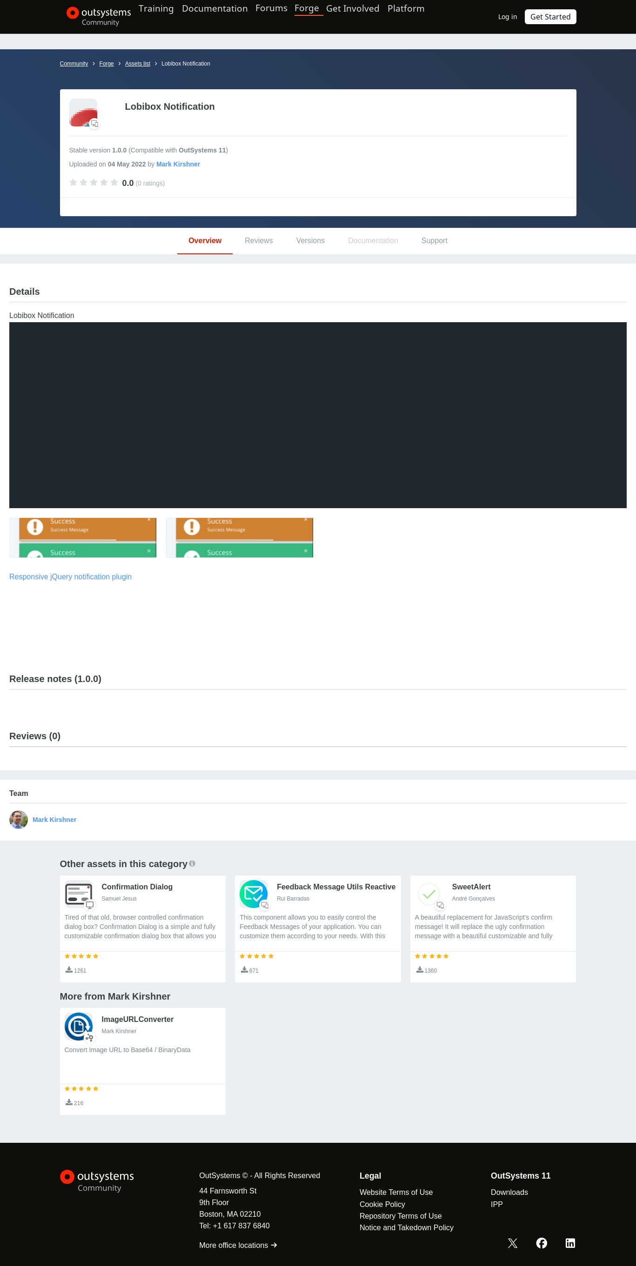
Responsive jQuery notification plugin (70, 577)
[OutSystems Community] (92, 16)
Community (74, 63)
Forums (291, 16)
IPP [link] (488, 1204)
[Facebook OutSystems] (544, 1244)
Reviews (259, 241)
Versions (310, 241)
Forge (326, 16)
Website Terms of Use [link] (387, 1192)
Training (166, 16)
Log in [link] (512, 16)
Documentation (229, 16)
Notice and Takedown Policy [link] (397, 1227)
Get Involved (370, 16)
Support (435, 241)
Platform (428, 16)
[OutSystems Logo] (106, 1181)
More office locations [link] (229, 1245)
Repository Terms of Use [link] (391, 1216)
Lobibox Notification (185, 63)
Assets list (137, 63)
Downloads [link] (500, 1192)
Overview (204, 241)
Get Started (553, 16)
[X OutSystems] (517, 1244)
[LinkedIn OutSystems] (571, 1244)
